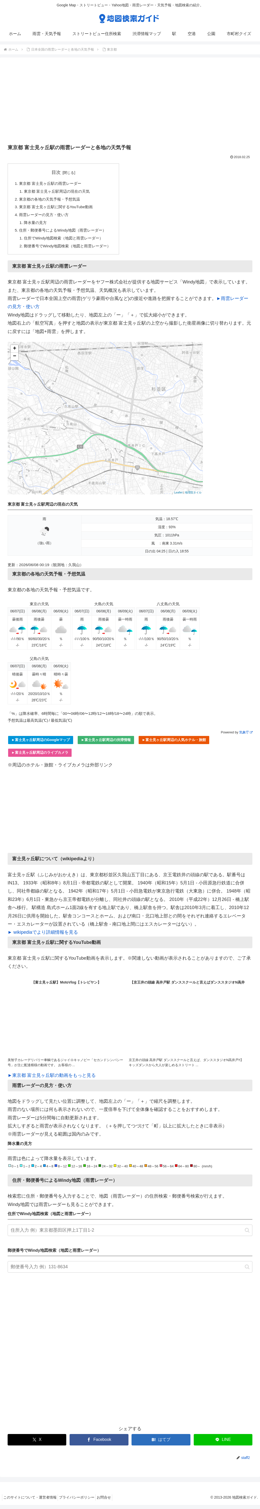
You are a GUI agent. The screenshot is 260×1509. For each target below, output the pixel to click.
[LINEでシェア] (223, 1444)
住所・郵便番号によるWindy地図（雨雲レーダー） (65, 233)
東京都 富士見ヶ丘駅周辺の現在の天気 (59, 192)
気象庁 (245, 736)
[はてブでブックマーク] (161, 1444)
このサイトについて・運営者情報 (31, 1502)
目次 (59, 172)
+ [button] (14, 353)
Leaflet (178, 496)
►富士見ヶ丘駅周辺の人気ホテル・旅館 (174, 744)
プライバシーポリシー (81, 1502)
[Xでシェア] (37, 1444)
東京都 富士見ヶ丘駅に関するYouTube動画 (58, 208)
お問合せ (111, 1502)
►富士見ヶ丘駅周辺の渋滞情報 (106, 744)
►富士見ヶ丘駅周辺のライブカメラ (39, 757)
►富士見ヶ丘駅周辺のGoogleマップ (40, 744)
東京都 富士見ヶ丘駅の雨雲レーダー (52, 184)
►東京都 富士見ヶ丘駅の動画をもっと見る (52, 1079)
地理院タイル (193, 496)
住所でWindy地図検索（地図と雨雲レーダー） (66, 241)
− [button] (14, 361)
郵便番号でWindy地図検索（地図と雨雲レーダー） (70, 249)
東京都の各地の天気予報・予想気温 (51, 200)
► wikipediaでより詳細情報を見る (43, 936)
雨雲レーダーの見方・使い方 (45, 217)
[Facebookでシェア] (99, 1444)
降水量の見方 (36, 225)
